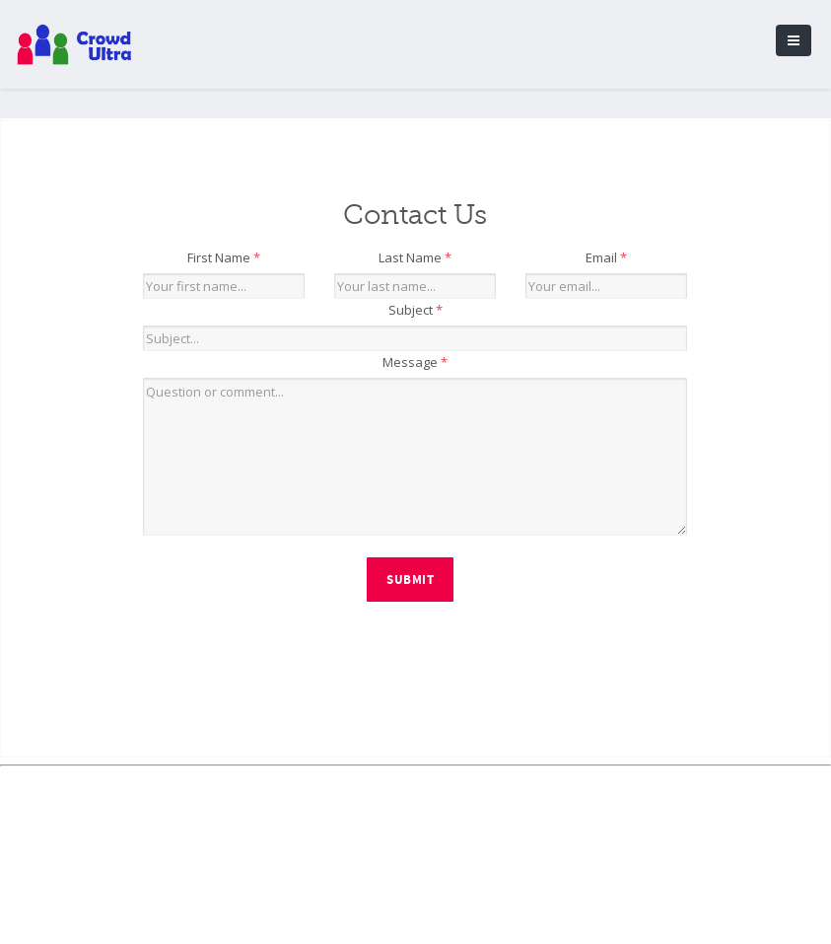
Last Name (415, 257)
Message (415, 362)
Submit (410, 580)
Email (606, 257)
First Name (223, 257)
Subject (415, 310)
